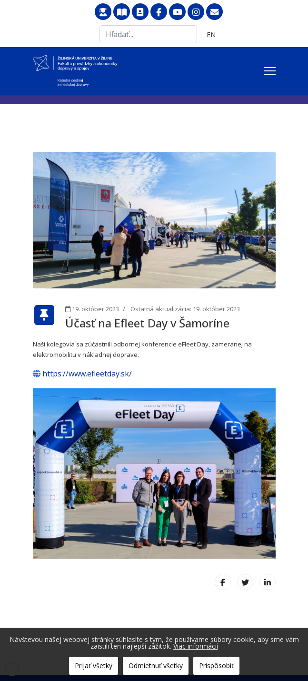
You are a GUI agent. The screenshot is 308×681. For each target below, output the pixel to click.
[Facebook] (223, 582)
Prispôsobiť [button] (216, 665)
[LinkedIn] (267, 582)
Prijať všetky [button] (93, 665)
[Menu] (270, 71)
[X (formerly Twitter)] (245, 582)
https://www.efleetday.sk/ (82, 373)
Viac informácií (195, 646)
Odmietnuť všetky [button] (156, 665)
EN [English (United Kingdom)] (211, 34)
